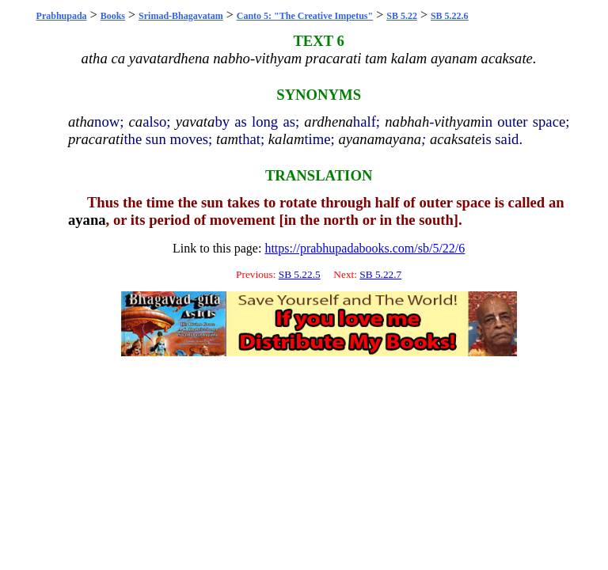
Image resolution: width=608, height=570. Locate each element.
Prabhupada (61, 15)
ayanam (361, 139)
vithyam (457, 121)
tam (227, 139)
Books (113, 15)
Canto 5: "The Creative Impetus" (305, 15)
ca (136, 121)
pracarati (96, 139)
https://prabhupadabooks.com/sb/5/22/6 (364, 248)
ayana (403, 139)
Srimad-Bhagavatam (181, 15)
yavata (195, 121)
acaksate (455, 139)
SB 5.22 (401, 15)
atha (81, 121)
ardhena (328, 121)
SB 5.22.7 (380, 274)
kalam (286, 139)
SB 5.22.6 (450, 15)
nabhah (407, 121)
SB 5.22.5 (300, 274)
